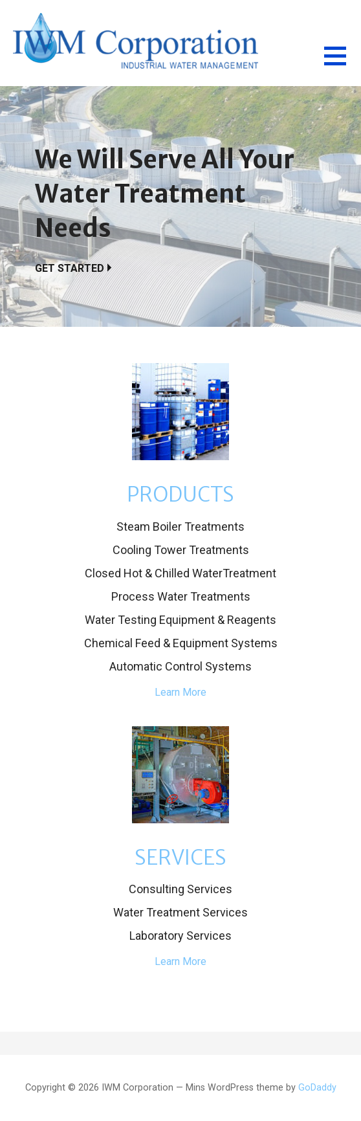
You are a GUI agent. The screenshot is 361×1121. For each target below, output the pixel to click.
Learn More (180, 692)
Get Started (69, 268)
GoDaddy (317, 1087)
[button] (342, 63)
